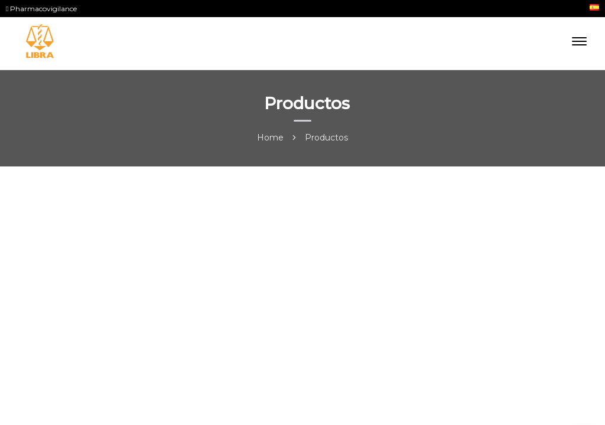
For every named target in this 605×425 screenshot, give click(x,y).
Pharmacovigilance (41, 8)
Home (270, 137)
